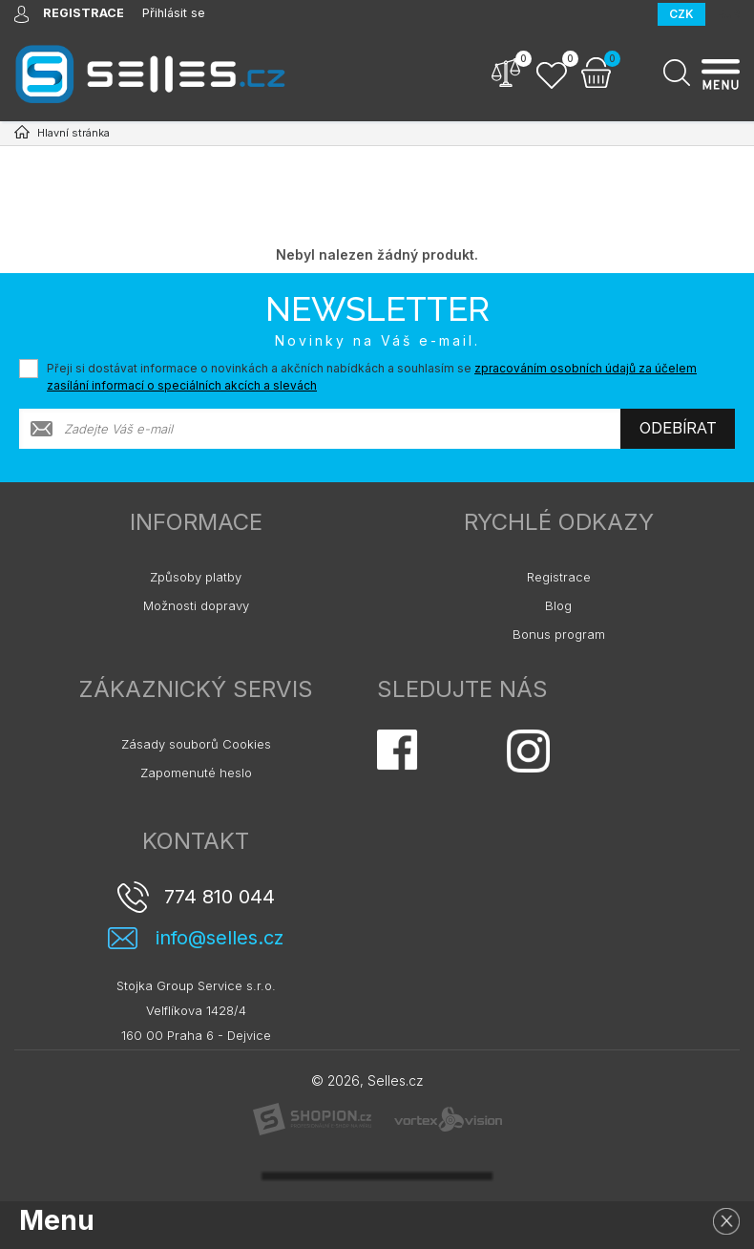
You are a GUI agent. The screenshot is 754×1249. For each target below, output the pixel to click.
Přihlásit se (175, 12)
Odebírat (678, 428)
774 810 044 (219, 896)
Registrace (559, 576)
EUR (728, 14)
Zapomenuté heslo (196, 772)
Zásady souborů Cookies (196, 744)
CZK (681, 14)
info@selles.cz (219, 938)
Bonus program (559, 634)
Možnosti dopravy (196, 605)
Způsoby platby (195, 576)
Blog (558, 605)
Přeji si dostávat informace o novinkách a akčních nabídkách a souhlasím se (372, 376)
